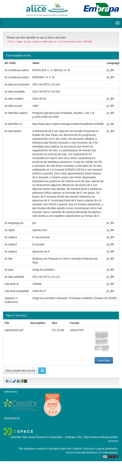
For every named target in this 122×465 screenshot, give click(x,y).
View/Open (103, 360)
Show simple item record (20, 370)
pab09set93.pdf (14, 330)
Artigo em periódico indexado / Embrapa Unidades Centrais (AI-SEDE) (74, 298)
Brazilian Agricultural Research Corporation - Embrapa (43, 437)
